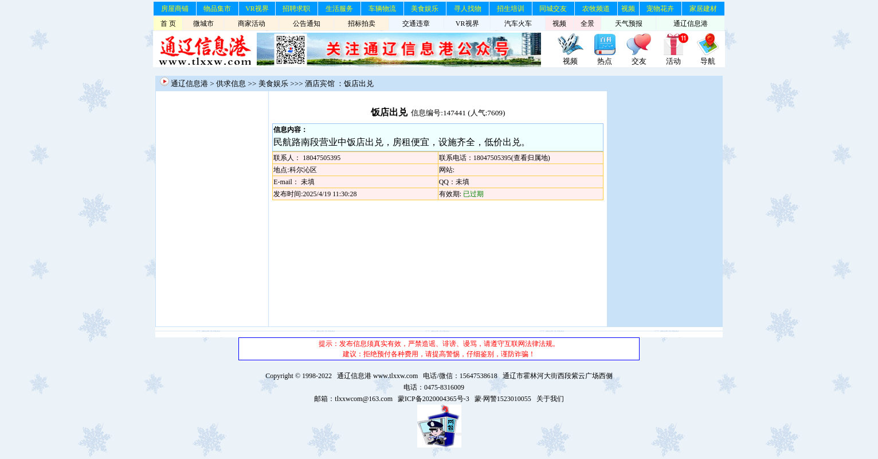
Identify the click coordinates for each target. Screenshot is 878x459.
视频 (628, 9)
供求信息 (231, 83)
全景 (587, 24)
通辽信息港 (690, 24)
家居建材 (703, 9)
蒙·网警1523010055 (503, 399)
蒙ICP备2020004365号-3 (433, 399)
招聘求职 (296, 9)
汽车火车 (518, 24)
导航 (707, 61)
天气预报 (628, 24)
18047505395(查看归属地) (511, 158)
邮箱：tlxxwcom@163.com (353, 399)
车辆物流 (382, 9)
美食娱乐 (424, 9)
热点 (604, 61)
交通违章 (416, 24)
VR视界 (257, 9)
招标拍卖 (361, 24)
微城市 (203, 24)
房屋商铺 (175, 9)
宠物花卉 (660, 9)
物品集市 (217, 9)
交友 (639, 61)
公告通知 (306, 24)
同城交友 (553, 9)
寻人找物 (467, 9)
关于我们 (550, 399)
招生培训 (510, 9)
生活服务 (339, 9)
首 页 (168, 24)
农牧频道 (596, 9)
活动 (673, 61)
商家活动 (251, 24)
